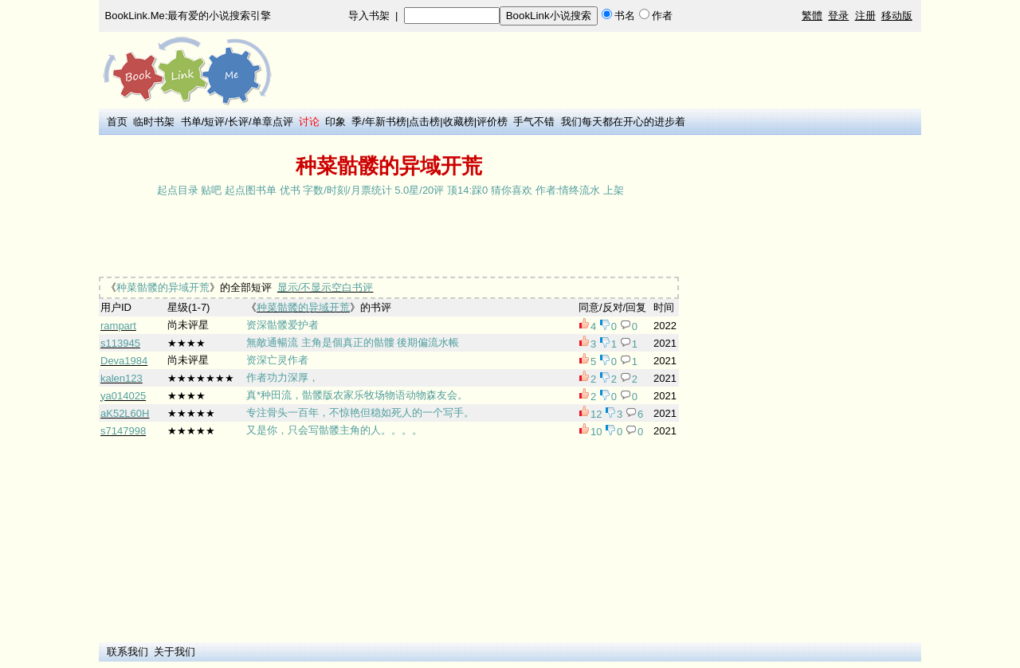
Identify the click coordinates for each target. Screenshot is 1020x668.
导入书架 (369, 16)
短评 (214, 122)
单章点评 (272, 122)
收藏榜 (458, 122)
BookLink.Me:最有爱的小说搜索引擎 (188, 16)
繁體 (812, 16)
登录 (838, 16)
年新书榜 (385, 122)
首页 (117, 122)
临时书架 (154, 122)
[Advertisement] (389, 238)
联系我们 (127, 652)
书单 (191, 122)
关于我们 (174, 652)
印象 (335, 122)
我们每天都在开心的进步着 (623, 122)
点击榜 (424, 122)
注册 (865, 16)
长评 (238, 122)
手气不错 (534, 122)
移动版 (896, 16)
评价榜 (492, 122)
